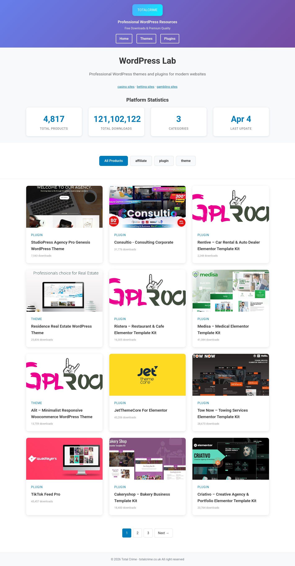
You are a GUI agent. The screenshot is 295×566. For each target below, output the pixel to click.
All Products (113, 161)
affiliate (141, 161)
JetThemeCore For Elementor (140, 410)
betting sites (145, 87)
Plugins (169, 39)
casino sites (125, 87)
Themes (146, 39)
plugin (164, 161)
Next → (163, 533)
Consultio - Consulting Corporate (143, 242)
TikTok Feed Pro (45, 494)
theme (186, 161)
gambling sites (167, 87)
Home (124, 39)
